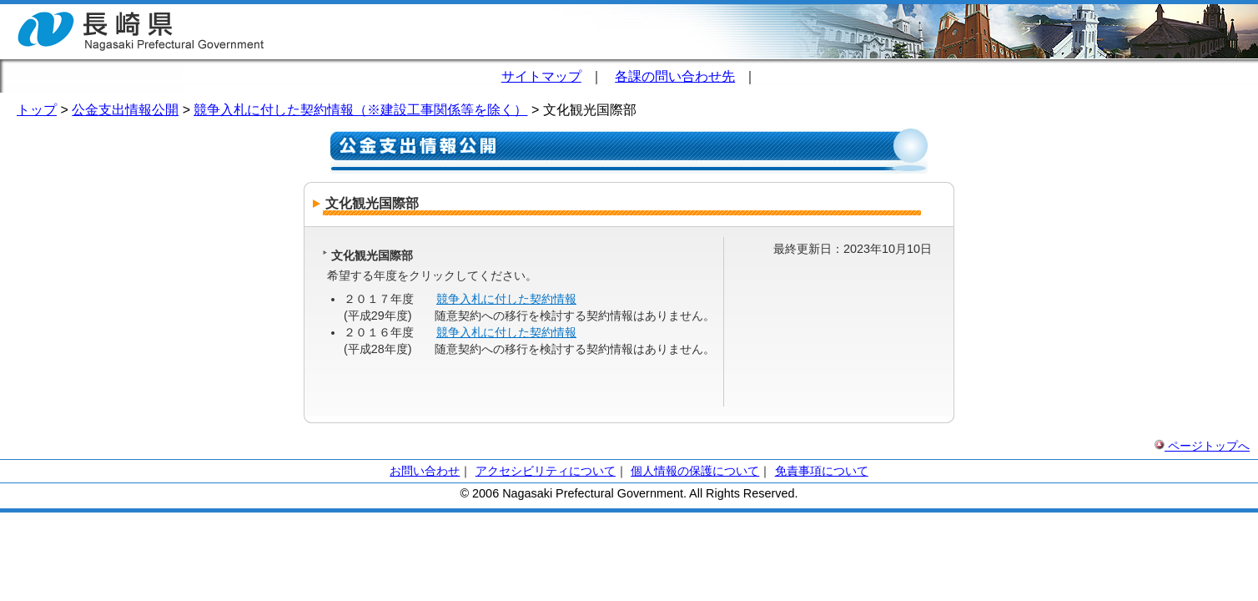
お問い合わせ (425, 470)
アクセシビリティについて (546, 470)
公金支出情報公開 (125, 110)
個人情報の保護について (695, 470)
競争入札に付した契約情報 (506, 299)
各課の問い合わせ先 (675, 76)
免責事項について (821, 470)
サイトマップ (541, 76)
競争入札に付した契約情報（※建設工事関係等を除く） (360, 110)
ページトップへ (1202, 445)
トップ (37, 110)
